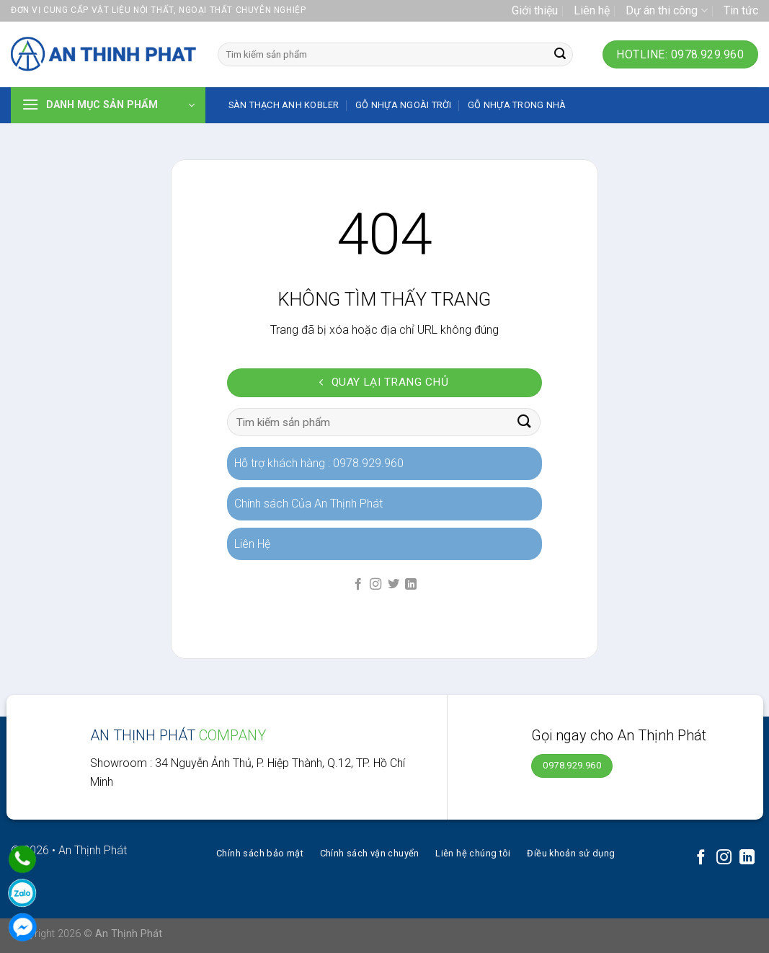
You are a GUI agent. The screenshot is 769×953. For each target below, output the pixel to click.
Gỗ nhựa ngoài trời (403, 104)
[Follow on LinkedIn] (411, 584)
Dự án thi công (666, 11)
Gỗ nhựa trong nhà (517, 104)
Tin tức (741, 10)
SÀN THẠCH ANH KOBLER (283, 104)
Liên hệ (592, 10)
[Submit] (560, 55)
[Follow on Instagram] (375, 584)
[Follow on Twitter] (393, 584)
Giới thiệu (535, 10)
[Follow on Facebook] (358, 584)
